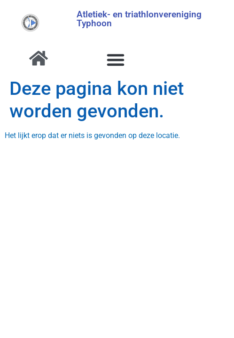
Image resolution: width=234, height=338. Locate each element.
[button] (115, 60)
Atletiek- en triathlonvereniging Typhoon (139, 19)
